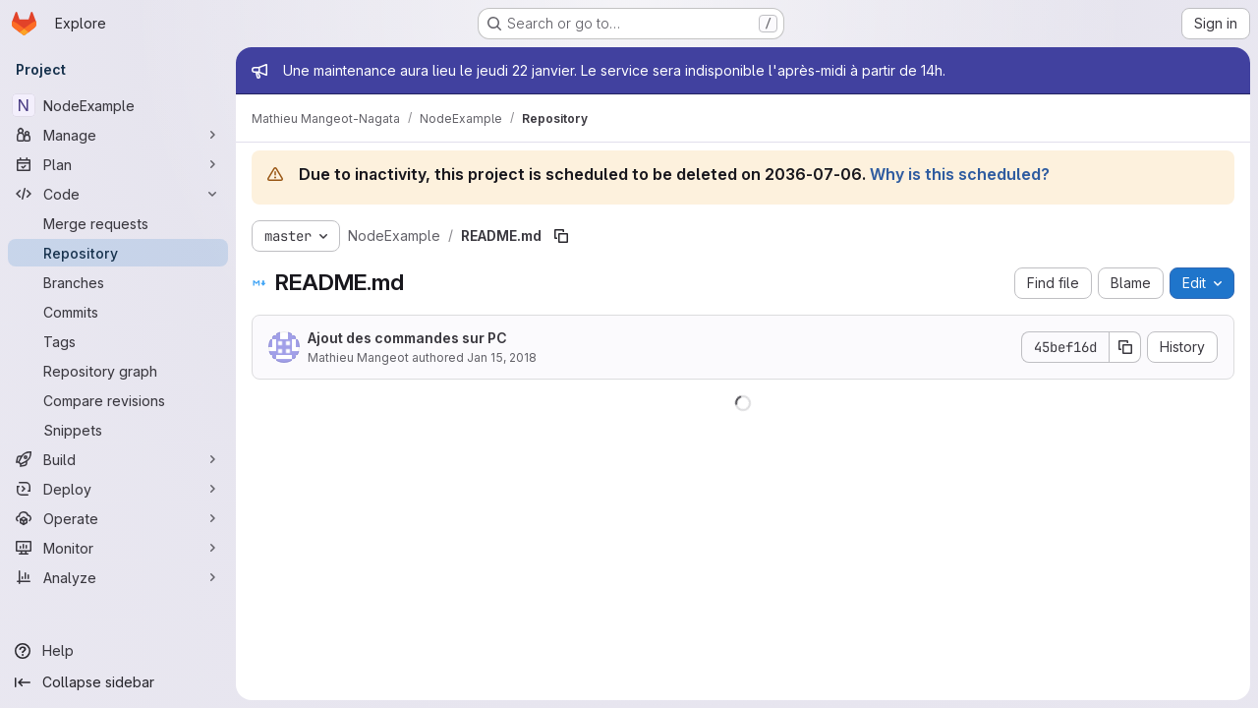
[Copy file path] (561, 236)
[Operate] (118, 518)
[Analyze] (118, 577)
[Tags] (118, 341)
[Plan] (118, 164)
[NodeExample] (118, 105)
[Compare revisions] (118, 400)
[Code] (118, 193)
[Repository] (118, 252)
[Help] (118, 651)
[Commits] (118, 311)
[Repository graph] (118, 370)
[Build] (118, 459)
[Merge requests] (118, 223)
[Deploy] (118, 488)
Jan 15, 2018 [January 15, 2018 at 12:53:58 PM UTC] (502, 357)
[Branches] (118, 282)
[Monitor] (118, 547)
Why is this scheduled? (960, 174)
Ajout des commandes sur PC (407, 337)
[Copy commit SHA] (1125, 347)
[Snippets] (118, 429)
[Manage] (118, 134)
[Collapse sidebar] (118, 682)
